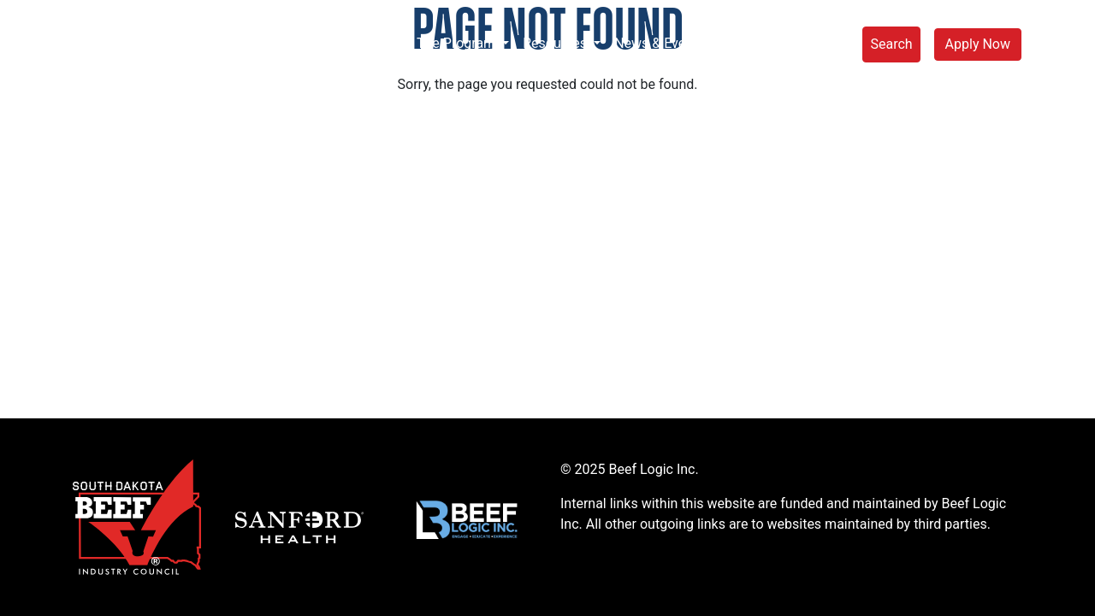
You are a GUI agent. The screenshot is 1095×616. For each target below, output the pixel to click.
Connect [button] (759, 43)
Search (891, 44)
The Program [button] (458, 43)
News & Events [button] (660, 43)
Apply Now (977, 44)
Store (826, 43)
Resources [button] (556, 43)
